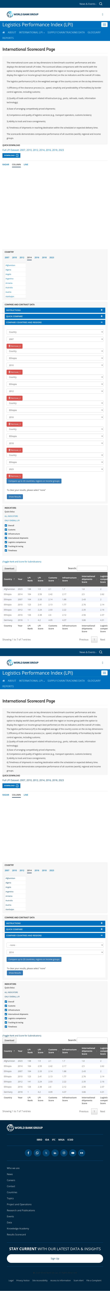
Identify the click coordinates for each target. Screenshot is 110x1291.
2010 (14, 257)
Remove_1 (14, 372)
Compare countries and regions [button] (24, 322)
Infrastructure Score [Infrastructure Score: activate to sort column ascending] (69, 579)
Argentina (9, 278)
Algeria (8, 270)
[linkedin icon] (55, 1153)
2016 (37, 257)
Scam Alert (79, 1280)
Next (102, 639)
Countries (12, 1192)
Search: (88, 568)
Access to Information (60, 1280)
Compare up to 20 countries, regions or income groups (34, 481)
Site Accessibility (40, 1280)
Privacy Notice (23, 1280)
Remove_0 (14, 346)
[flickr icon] (81, 1153)
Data (9, 1222)
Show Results (15, 496)
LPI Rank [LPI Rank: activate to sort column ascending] (30, 579)
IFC (53, 1139)
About (12, 32)
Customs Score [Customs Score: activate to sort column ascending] (52, 579)
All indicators (11, 516)
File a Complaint (93, 1280)
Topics (10, 1198)
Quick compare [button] (14, 316)
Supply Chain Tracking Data (66, 32)
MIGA (61, 1139)
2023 (51, 257)
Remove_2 (14, 398)
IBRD (39, 1139)
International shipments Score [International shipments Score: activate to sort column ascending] (88, 579)
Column (16, 164)
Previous (83, 639)
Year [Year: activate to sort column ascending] (20, 579)
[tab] (55, 310)
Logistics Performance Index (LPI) (37, 24)
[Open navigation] (102, 14)
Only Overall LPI (12, 520)
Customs (11, 529)
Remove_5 (14, 476)
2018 (44, 257)
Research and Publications (21, 1210)
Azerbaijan (10, 296)
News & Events (87, 3)
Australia (9, 287)
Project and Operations (19, 1204)
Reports (8, 38)
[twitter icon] (46, 1153)
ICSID (70, 1139)
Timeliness (12, 550)
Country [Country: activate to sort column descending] (8, 579)
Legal (11, 1280)
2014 (29, 257)
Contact (11, 1186)
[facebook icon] (28, 1153)
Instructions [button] (13, 310)
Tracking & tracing (15, 546)
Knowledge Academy (18, 1228)
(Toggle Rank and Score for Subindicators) (21, 561)
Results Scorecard (16, 1234)
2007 (7, 257)
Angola (8, 274)
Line (26, 164)
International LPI (32, 32)
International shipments (17, 538)
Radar (5, 164)
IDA (47, 1139)
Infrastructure (13, 534)
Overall (10, 525)
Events (10, 1216)
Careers (11, 1180)
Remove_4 (14, 450)
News (10, 1174)
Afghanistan (10, 265)
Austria (8, 292)
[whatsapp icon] (37, 1153)
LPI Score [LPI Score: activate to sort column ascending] (40, 579)
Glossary (94, 32)
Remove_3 (14, 424)
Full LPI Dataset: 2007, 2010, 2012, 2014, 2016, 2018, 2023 (33, 150)
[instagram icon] (63, 1153)
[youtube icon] (72, 1153)
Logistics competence (16, 542)
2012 (22, 257)
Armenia (9, 283)
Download (11, 155)
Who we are (13, 1168)
